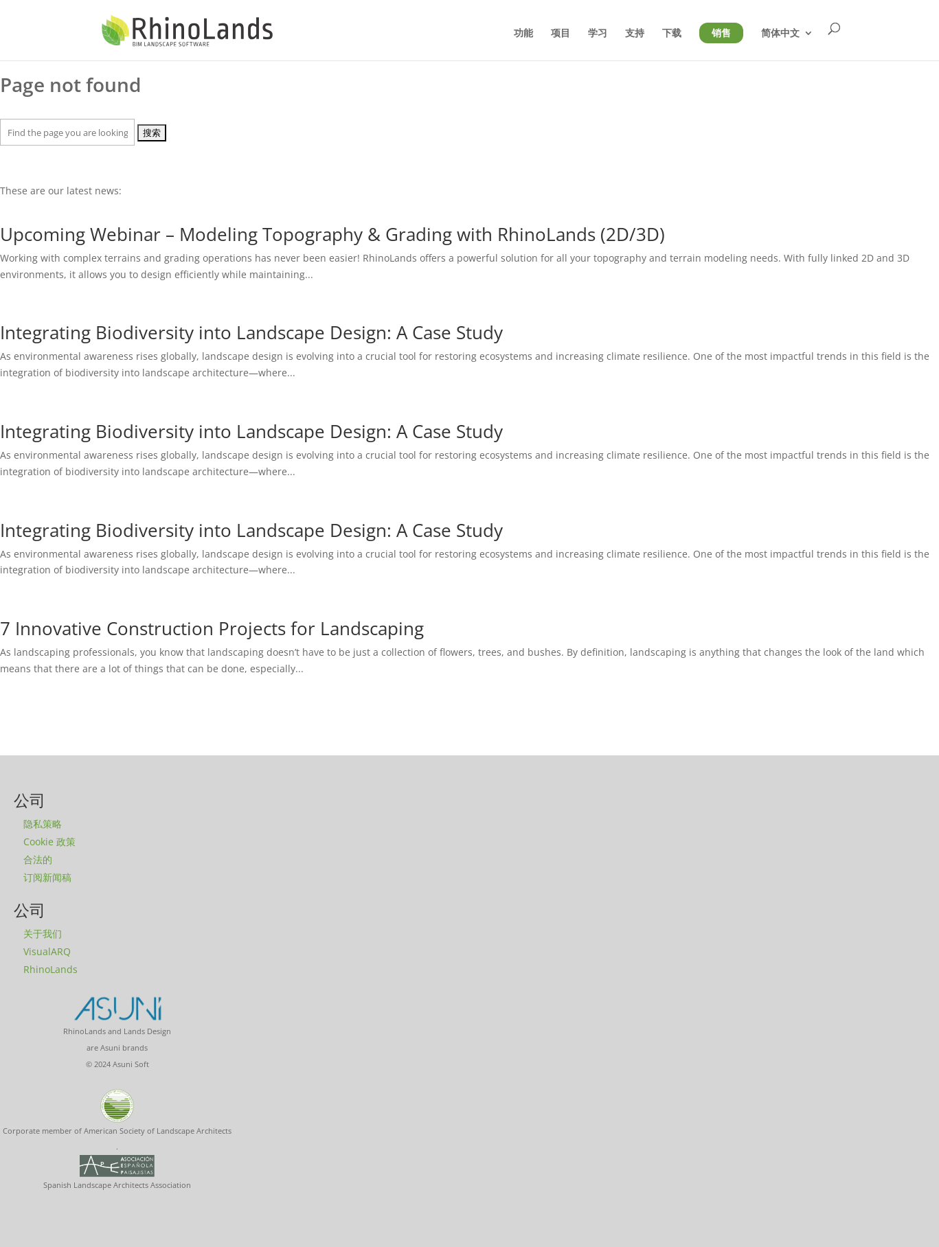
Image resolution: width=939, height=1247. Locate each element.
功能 (523, 33)
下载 (671, 33)
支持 (634, 33)
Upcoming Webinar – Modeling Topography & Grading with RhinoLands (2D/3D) (332, 234)
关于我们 (42, 933)
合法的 (37, 859)
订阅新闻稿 (47, 877)
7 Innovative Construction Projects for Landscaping (212, 628)
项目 (560, 33)
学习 (597, 33)
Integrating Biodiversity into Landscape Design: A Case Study (251, 332)
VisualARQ (47, 951)
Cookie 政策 (49, 841)
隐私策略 (42, 823)
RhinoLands (50, 969)
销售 (721, 32)
